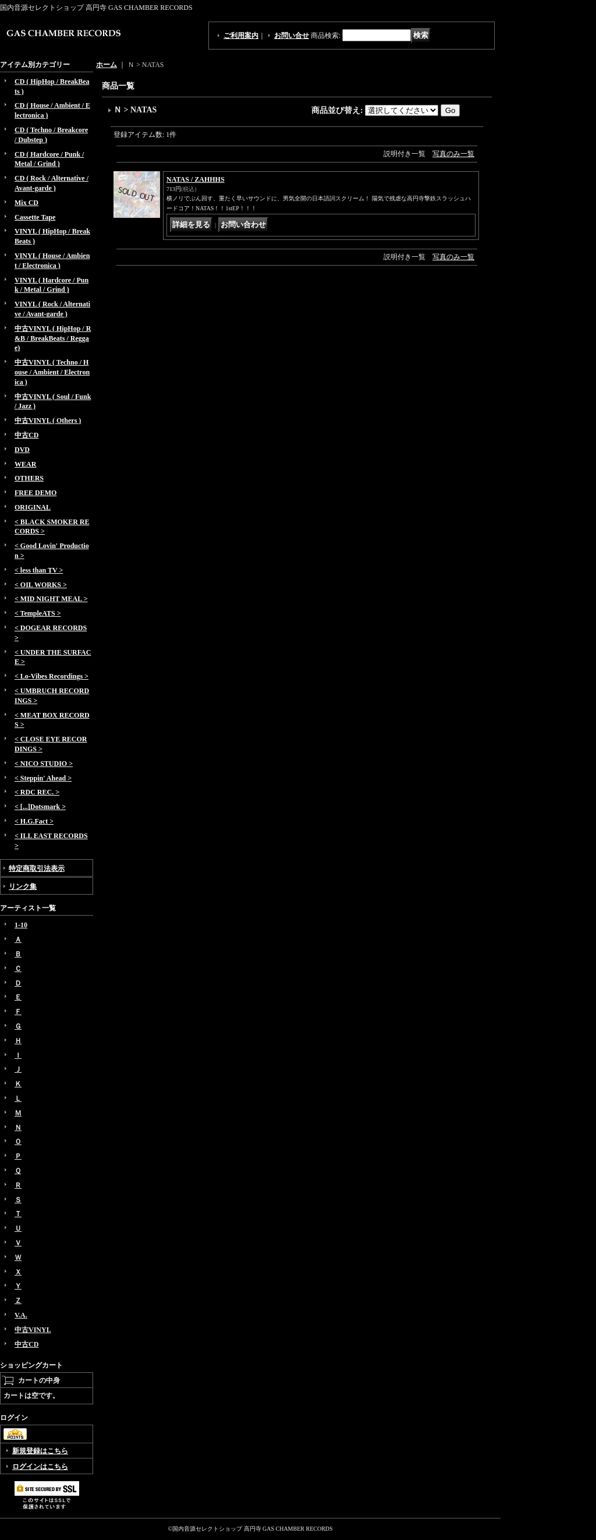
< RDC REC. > (37, 792)
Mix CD (26, 203)
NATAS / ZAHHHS (195, 179)
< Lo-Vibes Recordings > (51, 676)
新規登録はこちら (40, 1451)
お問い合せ (291, 35)
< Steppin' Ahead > (43, 778)
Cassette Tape (35, 217)
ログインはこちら (40, 1467)
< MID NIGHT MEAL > (51, 599)
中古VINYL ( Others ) (48, 420)
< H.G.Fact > (34, 821)
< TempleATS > (38, 613)
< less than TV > (39, 570)
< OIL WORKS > (41, 585)
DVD (22, 450)
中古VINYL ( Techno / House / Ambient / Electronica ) (52, 372)
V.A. (21, 1315)
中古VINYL (33, 1330)
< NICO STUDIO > (44, 764)
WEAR (25, 464)
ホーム (106, 65)
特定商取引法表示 (37, 868)
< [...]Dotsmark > (40, 807)
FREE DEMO (35, 493)
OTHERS (29, 478)
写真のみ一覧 (453, 154)
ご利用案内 (241, 35)
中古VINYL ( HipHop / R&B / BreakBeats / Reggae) (53, 338)
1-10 (21, 925)
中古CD (26, 435)
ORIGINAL (33, 507)
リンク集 (23, 886)
